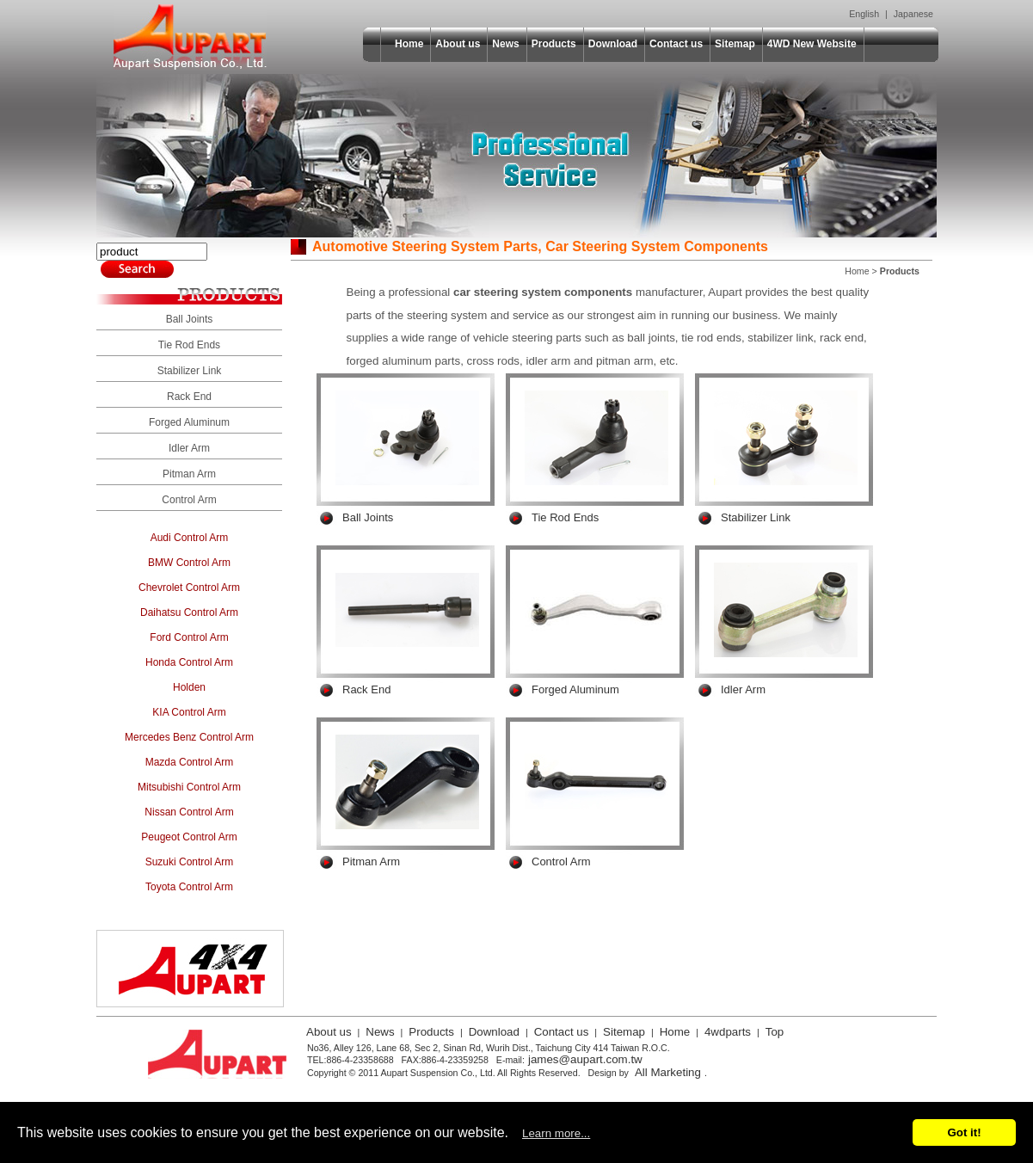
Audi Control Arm (190, 538)
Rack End (189, 397)
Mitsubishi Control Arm (189, 787)
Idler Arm (189, 448)
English (864, 14)
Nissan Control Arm (188, 812)
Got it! (964, 1132)
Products (554, 44)
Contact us (676, 44)
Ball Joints (189, 319)
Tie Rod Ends (189, 345)
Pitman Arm (189, 474)
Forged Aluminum (189, 422)
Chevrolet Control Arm (189, 588)
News (505, 44)
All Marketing (668, 1072)
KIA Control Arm (188, 712)
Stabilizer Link (189, 371)
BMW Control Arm (189, 563)
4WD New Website (812, 44)
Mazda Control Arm (189, 762)
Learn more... (556, 1133)
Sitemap (735, 44)
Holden (189, 687)
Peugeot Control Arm (189, 837)
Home (409, 44)
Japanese (913, 14)
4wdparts (727, 1031)
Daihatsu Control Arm (189, 612)
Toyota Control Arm (189, 887)
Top (775, 1031)
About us (457, 44)
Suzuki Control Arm (189, 862)
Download (612, 44)
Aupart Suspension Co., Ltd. (190, 37)
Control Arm (189, 500)
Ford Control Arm (189, 637)
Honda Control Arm (189, 662)
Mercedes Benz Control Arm (189, 737)
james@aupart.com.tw (585, 1059)
